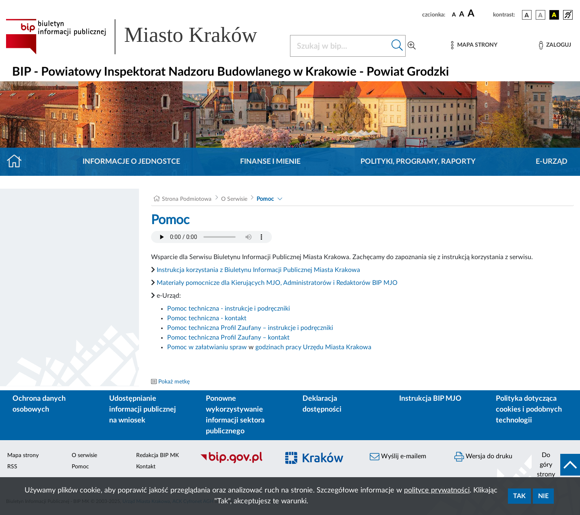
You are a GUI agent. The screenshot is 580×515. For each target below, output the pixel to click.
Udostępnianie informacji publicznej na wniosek (142, 409)
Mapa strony (23, 455)
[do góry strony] (556, 464)
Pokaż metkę (174, 382)
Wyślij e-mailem (398, 456)
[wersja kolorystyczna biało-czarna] (540, 15)
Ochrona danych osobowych (39, 404)
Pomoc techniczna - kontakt (206, 318)
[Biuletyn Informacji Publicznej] (235, 462)
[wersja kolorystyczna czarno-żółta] (554, 15)
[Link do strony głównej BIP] (143, 36)
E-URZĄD (552, 161)
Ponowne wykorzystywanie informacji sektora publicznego (235, 415)
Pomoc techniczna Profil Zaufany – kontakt (228, 337)
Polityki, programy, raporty (418, 161)
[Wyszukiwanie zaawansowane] (412, 46)
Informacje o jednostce (131, 161)
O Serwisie (234, 199)
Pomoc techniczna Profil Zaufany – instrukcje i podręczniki (250, 328)
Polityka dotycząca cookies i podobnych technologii (529, 409)
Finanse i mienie (270, 161)
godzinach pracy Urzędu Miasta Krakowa (313, 347)
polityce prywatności (437, 490)
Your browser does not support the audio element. (211, 237)
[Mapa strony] (474, 45)
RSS (12, 467)
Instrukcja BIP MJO (430, 398)
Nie (543, 496)
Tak (519, 496)
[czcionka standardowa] (454, 14)
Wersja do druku (483, 456)
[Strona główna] (17, 162)
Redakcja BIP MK (157, 455)
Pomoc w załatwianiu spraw (207, 347)
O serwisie (84, 455)
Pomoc (265, 199)
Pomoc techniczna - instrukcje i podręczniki (228, 308)
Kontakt (145, 467)
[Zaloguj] (555, 45)
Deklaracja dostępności (322, 404)
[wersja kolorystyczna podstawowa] (527, 15)
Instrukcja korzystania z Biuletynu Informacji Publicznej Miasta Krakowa (258, 270)
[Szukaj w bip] (397, 46)
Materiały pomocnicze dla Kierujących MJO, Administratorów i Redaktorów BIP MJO (277, 283)
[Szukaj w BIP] (339, 46)
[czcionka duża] (479, 13)
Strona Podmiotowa (186, 199)
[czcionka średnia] (461, 14)
